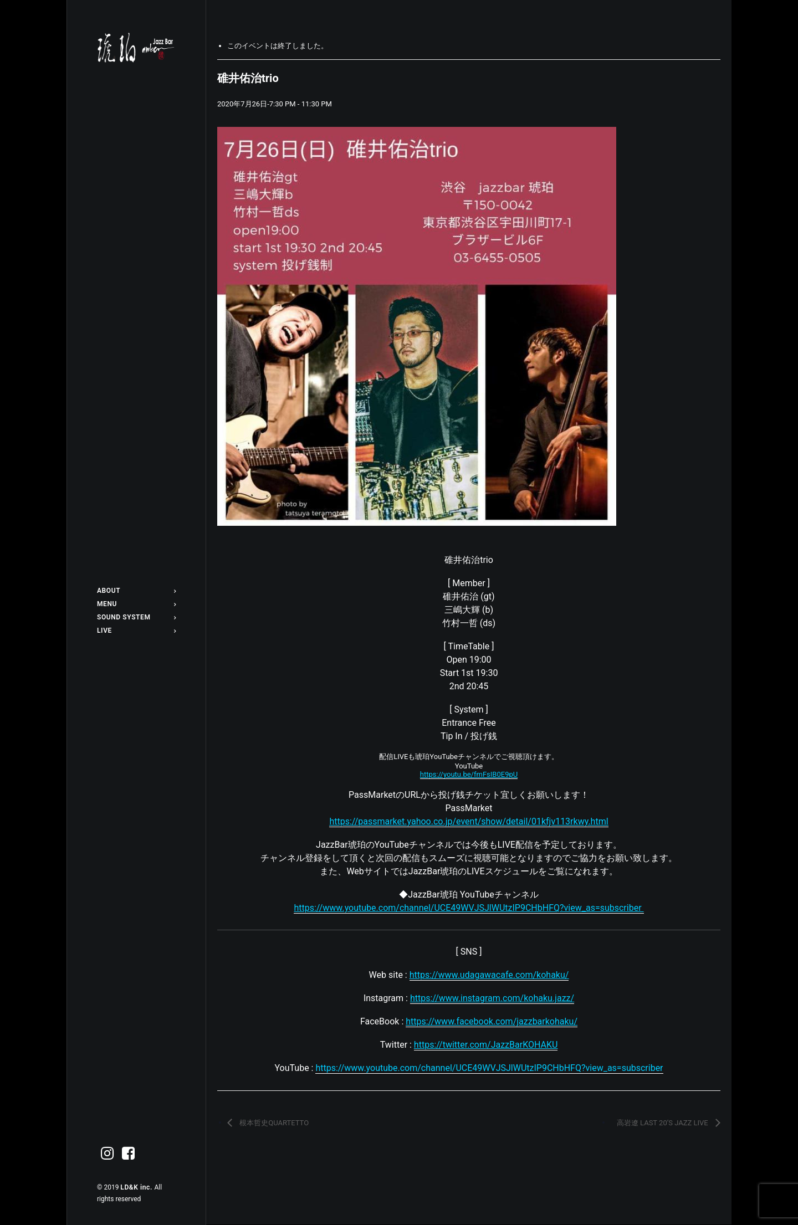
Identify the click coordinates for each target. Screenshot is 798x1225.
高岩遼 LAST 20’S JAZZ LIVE (663, 1123)
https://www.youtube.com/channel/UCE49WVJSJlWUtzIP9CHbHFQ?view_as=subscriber (489, 1068)
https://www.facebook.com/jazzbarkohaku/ (491, 1021)
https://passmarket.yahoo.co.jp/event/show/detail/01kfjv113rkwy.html (468, 821)
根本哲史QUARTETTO (273, 1123)
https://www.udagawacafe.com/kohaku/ (489, 975)
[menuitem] (136, 590)
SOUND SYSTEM (136, 617)
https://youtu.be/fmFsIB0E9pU (469, 774)
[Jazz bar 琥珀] (136, 47)
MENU (136, 604)
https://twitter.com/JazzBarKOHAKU (485, 1044)
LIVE (136, 630)
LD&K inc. (137, 1187)
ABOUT (136, 590)
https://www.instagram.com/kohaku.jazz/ (492, 998)
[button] (107, 1154)
